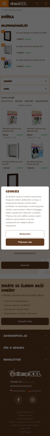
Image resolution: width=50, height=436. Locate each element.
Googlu (38, 209)
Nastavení (25, 233)
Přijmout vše (25, 242)
